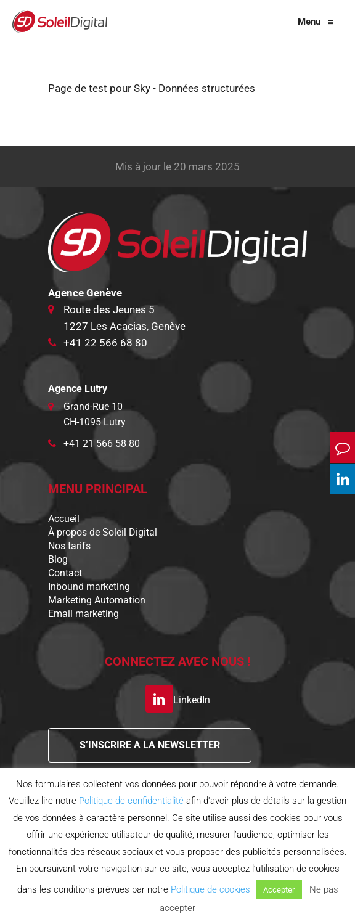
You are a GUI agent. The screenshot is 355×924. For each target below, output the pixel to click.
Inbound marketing (89, 586)
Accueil (64, 519)
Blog (58, 559)
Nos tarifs (69, 546)
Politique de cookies (210, 889)
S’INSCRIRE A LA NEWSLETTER (150, 745)
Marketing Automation (96, 600)
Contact (65, 573)
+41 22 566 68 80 (105, 343)
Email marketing (83, 613)
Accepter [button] (279, 889)
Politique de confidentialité (131, 800)
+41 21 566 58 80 (101, 443)
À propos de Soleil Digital (102, 532)
